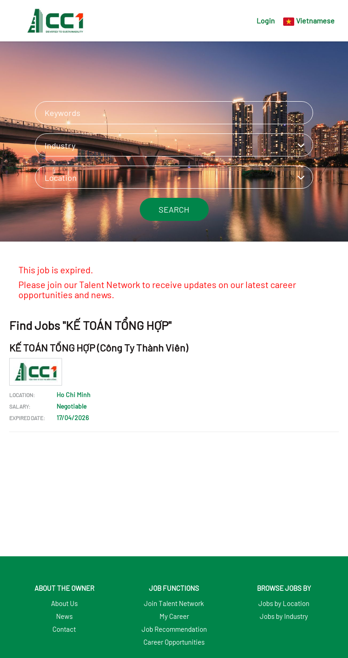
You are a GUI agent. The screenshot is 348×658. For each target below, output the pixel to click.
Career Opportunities (174, 642)
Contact (64, 629)
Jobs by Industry (284, 616)
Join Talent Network (174, 603)
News (64, 616)
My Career (174, 616)
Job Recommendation (174, 629)
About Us (64, 603)
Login (266, 20)
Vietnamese (315, 20)
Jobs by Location (283, 603)
